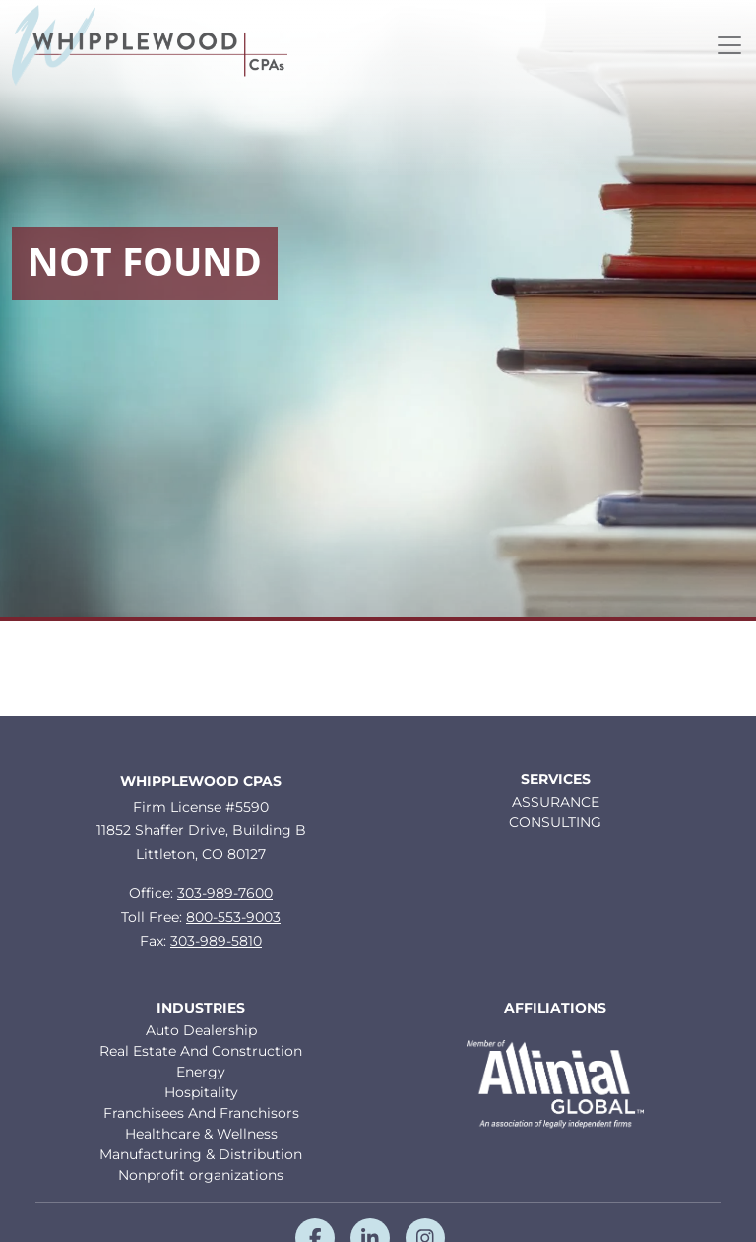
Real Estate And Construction (200, 1051)
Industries (201, 1008)
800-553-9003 (233, 917)
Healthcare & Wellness (201, 1134)
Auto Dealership (201, 1030)
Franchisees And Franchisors (201, 1113)
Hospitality (201, 1092)
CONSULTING (555, 822)
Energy (200, 1071)
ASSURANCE (555, 802)
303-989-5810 (216, 940)
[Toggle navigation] (729, 45)
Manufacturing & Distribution (200, 1154)
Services (556, 779)
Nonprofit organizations (201, 1175)
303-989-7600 (225, 893)
